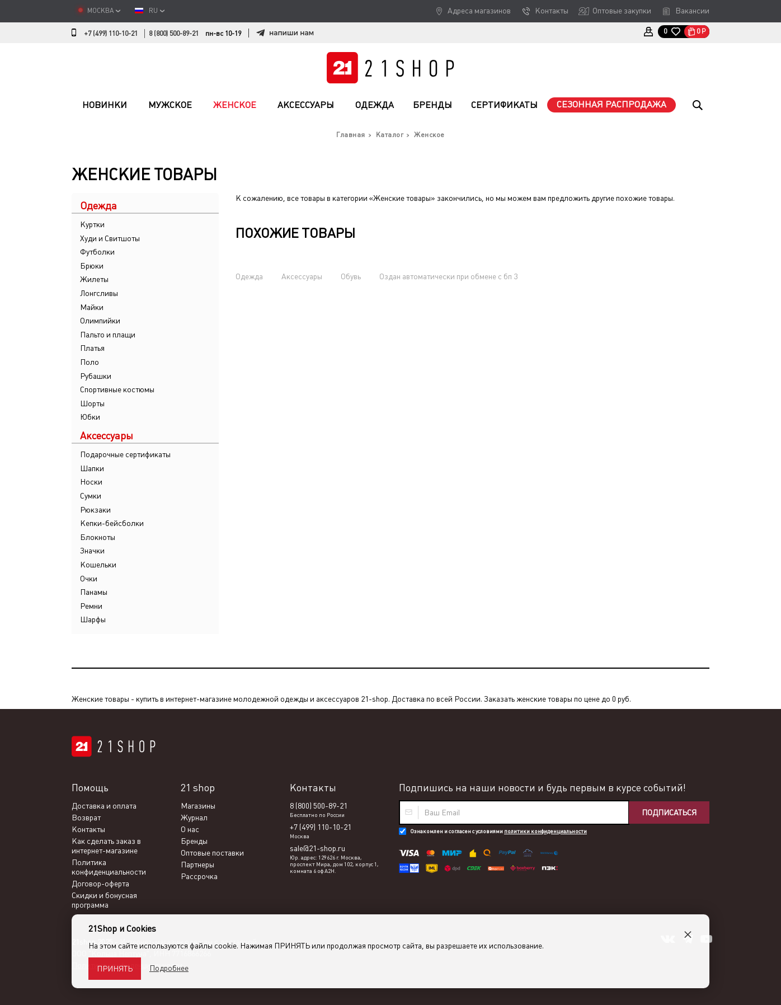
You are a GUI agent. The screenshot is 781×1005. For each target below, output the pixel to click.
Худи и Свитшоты (110, 238)
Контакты (551, 10)
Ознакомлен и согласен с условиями (498, 831)
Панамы (93, 592)
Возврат (86, 817)
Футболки (97, 251)
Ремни (91, 606)
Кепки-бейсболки (112, 523)
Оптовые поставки (212, 852)
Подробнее (169, 968)
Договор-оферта (100, 883)
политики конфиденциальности (545, 831)
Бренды (432, 105)
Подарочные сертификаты (125, 454)
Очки (88, 578)
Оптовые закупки (621, 10)
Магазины (198, 805)
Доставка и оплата (104, 805)
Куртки (92, 224)
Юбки (90, 416)
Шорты (92, 403)
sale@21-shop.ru (317, 848)
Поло (89, 362)
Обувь (351, 276)
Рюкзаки (95, 509)
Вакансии (692, 10)
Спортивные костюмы (117, 389)
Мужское (170, 105)
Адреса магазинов (479, 10)
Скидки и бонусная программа (104, 900)
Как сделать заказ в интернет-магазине (106, 846)
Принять (115, 968)
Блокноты (97, 537)
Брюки (91, 265)
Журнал (194, 817)
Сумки (90, 495)
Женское (234, 105)
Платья (92, 348)
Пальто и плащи (107, 334)
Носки (91, 481)
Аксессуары (305, 105)
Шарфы (93, 619)
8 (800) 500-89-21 (174, 33)
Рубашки (95, 376)
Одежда (374, 105)
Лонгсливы (99, 293)
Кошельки (98, 564)
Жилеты (94, 279)
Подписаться (669, 812)
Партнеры (197, 864)
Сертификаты (504, 105)
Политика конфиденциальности (109, 867)
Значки (92, 550)
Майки (91, 307)
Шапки (92, 468)
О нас (190, 829)
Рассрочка (199, 876)
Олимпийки (100, 320)
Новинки (104, 105)
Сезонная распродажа (611, 104)
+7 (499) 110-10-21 (111, 33)
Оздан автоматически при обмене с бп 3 (448, 276)
